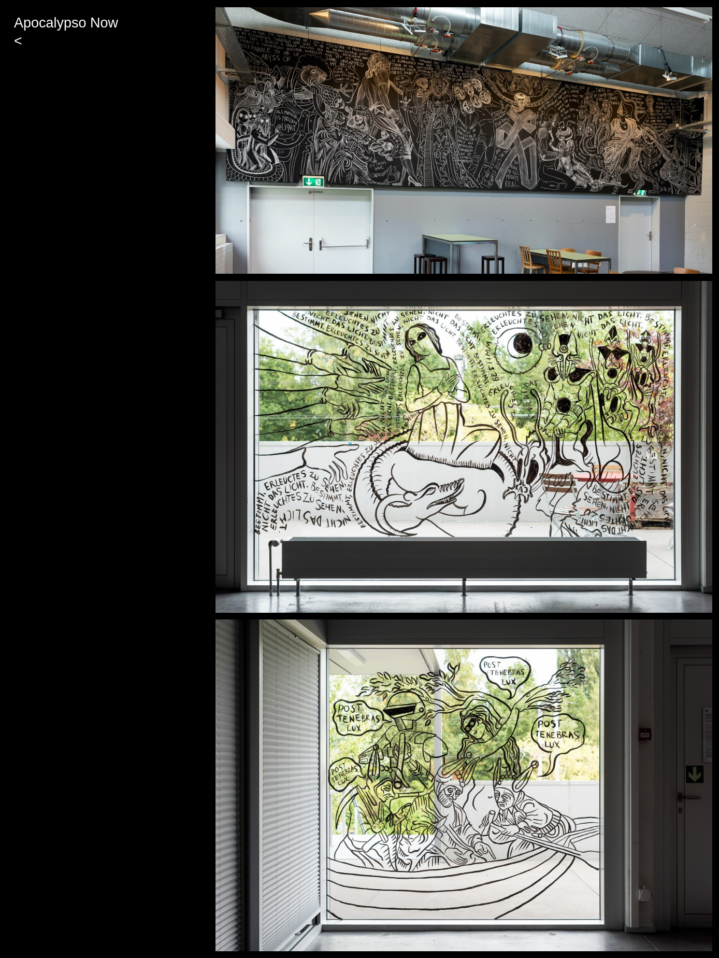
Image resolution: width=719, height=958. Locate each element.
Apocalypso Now (66, 23)
